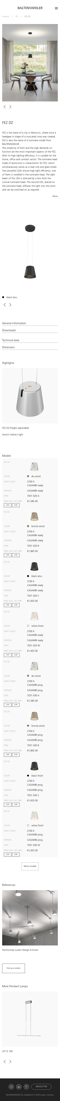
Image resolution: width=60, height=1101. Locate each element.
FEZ (16, 17)
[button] (4, 106)
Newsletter (41, 1087)
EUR (15, 505)
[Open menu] (56, 8)
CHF (7, 505)
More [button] (55, 196)
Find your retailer (13, 968)
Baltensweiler (30, 8)
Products (5, 17)
